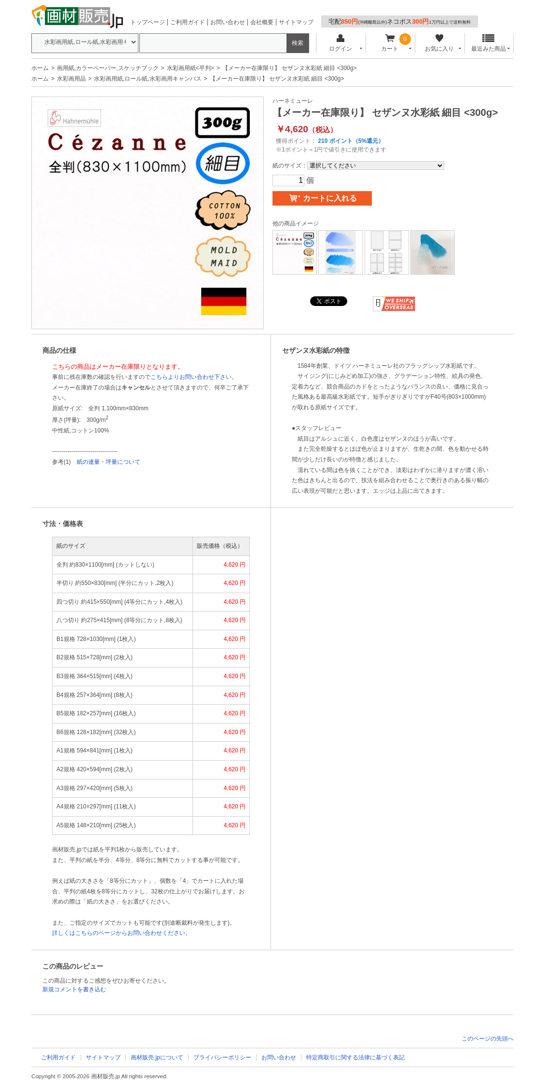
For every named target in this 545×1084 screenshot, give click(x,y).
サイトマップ (296, 22)
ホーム (40, 68)
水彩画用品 (71, 78)
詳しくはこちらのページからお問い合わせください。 (121, 933)
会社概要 (261, 22)
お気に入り (439, 43)
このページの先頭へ (488, 1038)
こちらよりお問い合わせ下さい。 (193, 377)
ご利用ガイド (187, 22)
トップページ (147, 22)
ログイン (340, 43)
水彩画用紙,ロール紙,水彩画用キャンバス (148, 78)
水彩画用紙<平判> (190, 68)
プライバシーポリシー (222, 1057)
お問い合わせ (227, 22)
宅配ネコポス (399, 21)
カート (390, 43)
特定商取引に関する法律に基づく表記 (355, 1057)
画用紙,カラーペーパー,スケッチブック (108, 68)
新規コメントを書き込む (74, 989)
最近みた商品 (488, 43)
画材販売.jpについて (157, 1057)
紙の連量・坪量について (108, 462)
